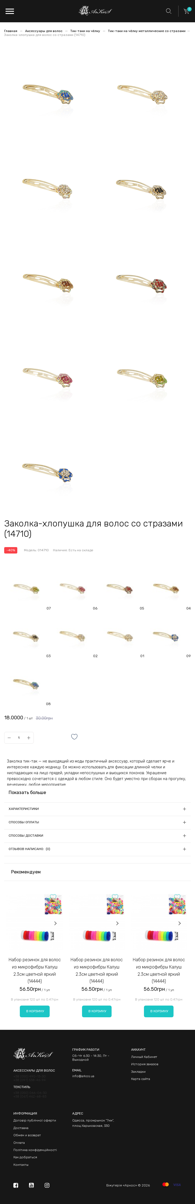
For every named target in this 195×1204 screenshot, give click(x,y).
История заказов (144, 1064)
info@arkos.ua (83, 1076)
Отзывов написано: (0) (29, 849)
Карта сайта (140, 1079)
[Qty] (19, 737)
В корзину (35, 1011)
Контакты (20, 1165)
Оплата (19, 1143)
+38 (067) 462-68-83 (29, 1096)
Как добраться (25, 1157)
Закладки (138, 1072)
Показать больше (27, 792)
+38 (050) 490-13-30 (29, 1076)
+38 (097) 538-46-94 (29, 1080)
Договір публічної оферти (34, 1120)
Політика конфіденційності (35, 1150)
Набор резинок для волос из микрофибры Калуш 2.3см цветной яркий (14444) (35, 970)
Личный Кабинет (144, 1057)
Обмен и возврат (27, 1135)
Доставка (20, 1128)
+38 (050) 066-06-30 (30, 1093)
